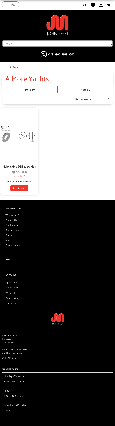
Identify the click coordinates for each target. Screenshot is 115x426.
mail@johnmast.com (12, 353)
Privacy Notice (12, 245)
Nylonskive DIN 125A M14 (19, 166)
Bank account (12, 230)
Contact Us (11, 220)
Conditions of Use (14, 225)
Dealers (9, 235)
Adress (8, 240)
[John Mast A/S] (57, 319)
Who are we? (12, 215)
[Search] (111, 44)
